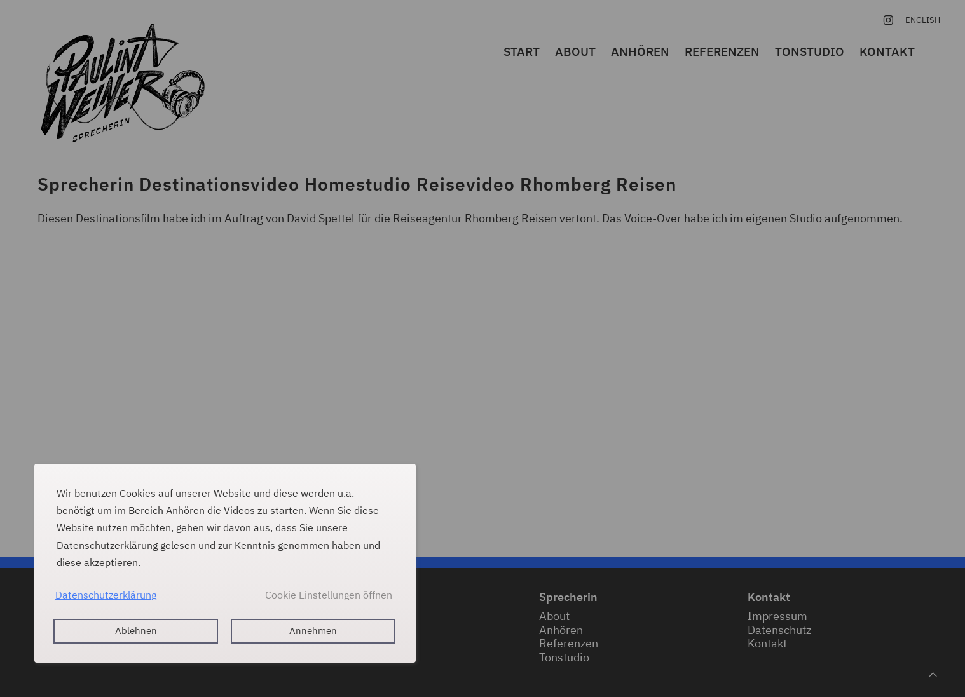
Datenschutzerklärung (105, 594)
